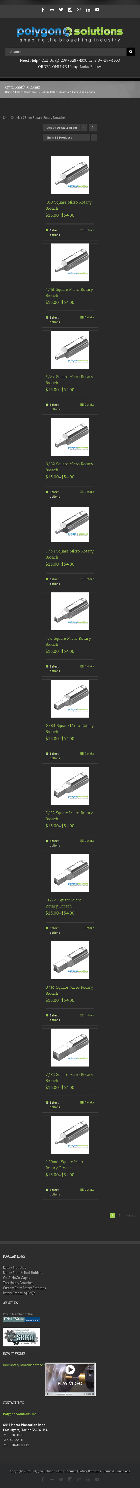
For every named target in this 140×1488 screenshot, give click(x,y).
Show (59, 137)
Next (130, 1215)
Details (89, 230)
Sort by (61, 127)
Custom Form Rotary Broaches (24, 1288)
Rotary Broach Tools (26, 92)
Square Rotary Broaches (55, 92)
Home (8, 92)
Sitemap (70, 1471)
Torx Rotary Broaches (18, 1283)
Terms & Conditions (116, 1471)
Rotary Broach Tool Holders (22, 1273)
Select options (55, 232)
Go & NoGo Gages (16, 1278)
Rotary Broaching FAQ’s (19, 1293)
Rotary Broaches (14, 1267)
